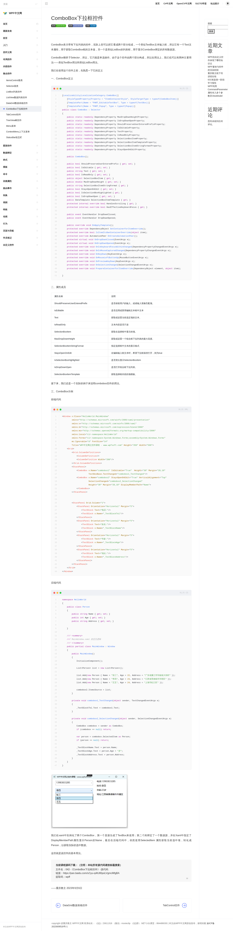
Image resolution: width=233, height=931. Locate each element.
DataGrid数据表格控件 (17, 103)
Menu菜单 (11, 126)
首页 (22, 24)
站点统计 (215, 3)
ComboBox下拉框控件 (17, 109)
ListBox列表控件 (14, 91)
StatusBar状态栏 (14, 137)
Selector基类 (12, 86)
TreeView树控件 (14, 120)
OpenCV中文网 (184, 3)
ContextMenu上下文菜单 (18, 131)
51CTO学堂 (201, 3)
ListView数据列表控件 (16, 97)
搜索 (210, 23)
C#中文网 (168, 3)
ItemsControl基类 (14, 80)
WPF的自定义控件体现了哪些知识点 (215, 60)
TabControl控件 (13, 114)
